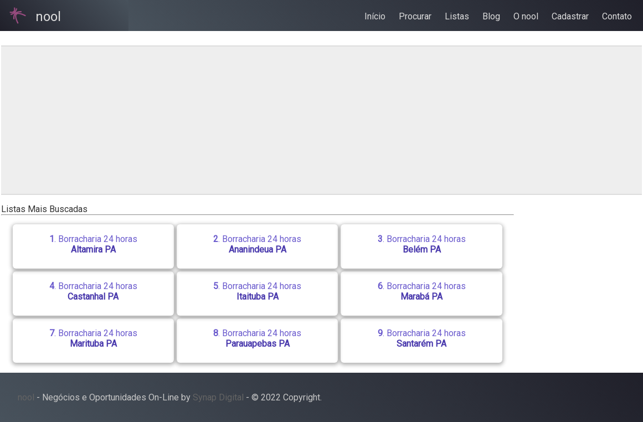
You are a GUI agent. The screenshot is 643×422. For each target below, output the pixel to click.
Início (374, 16)
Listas (457, 16)
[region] (269, 120)
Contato (617, 16)
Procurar (415, 16)
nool (26, 397)
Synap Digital (218, 397)
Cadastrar (570, 16)
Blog (491, 16)
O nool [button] (525, 16)
